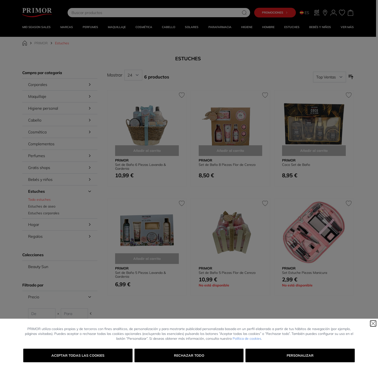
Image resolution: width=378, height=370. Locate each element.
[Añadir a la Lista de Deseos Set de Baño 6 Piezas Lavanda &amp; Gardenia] (182, 95)
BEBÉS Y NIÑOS (320, 27)
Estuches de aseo (41, 206)
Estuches (291, 27)
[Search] (244, 12)
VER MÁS (347, 27)
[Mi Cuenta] (333, 13)
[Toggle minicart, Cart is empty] (350, 13)
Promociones (275, 12)
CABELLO (168, 27)
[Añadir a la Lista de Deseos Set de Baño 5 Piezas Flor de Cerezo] (265, 203)
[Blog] (317, 12)
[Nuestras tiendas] (325, 13)
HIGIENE (246, 27)
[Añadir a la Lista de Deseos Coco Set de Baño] (349, 95)
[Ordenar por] (329, 77)
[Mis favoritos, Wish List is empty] (342, 13)
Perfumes (90, 27)
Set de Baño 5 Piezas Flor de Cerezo (227, 273)
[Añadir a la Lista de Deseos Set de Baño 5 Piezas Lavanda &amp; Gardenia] (182, 203)
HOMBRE (268, 27)
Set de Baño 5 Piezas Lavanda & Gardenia (140, 274)
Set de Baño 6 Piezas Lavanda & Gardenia (140, 166)
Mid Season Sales (36, 27)
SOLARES (191, 27)
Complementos (41, 143)
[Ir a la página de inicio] (24, 43)
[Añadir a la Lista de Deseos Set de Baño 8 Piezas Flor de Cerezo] (265, 95)
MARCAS (66, 27)
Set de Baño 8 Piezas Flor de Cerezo (227, 165)
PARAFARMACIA (219, 27)
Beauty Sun (38, 266)
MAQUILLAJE (117, 27)
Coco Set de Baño (296, 165)
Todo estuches (39, 199)
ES (304, 12)
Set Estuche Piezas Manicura (304, 273)
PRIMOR (41, 43)
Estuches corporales (43, 213)
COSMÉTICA (143, 27)
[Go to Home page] (37, 12)
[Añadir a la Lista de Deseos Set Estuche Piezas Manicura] (349, 203)
